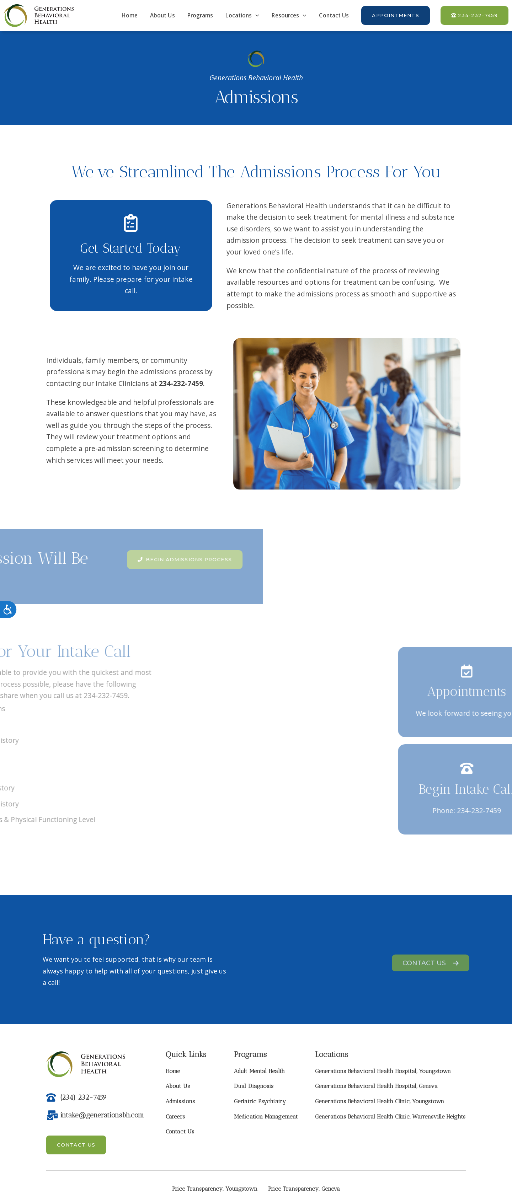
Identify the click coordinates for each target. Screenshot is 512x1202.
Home (129, 15)
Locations (242, 15)
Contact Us (334, 15)
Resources (289, 15)
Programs (200, 15)
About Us (162, 15)
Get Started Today (131, 248)
